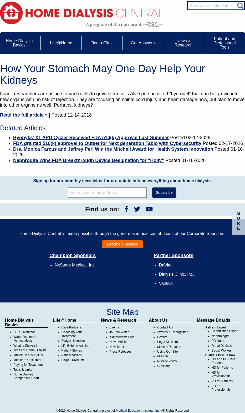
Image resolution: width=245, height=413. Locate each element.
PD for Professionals (221, 387)
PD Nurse (218, 341)
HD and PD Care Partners (223, 361)
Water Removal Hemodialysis (24, 338)
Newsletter (116, 347)
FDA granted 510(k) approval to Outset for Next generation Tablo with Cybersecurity (107, 143)
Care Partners (71, 327)
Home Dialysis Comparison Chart (26, 376)
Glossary (163, 366)
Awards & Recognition (172, 332)
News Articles (118, 342)
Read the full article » (24, 115)
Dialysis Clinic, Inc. (176, 274)
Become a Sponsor (122, 244)
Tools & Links (22, 370)
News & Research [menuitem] (183, 43)
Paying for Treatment (28, 365)
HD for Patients (222, 367)
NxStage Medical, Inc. (75, 265)
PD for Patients (222, 381)
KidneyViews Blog (122, 337)
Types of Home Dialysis (29, 350)
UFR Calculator (24, 332)
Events (114, 327)
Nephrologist (220, 336)
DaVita (165, 265)
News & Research (118, 320)
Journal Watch (119, 332)
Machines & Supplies (28, 355)
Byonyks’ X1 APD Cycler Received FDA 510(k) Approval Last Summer (91, 137)
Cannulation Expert (225, 331)
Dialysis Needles (73, 341)
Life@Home (64, 320)
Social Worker (221, 350)
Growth (162, 337)
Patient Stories (72, 350)
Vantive (166, 283)
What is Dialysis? (25, 345)
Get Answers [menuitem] (143, 43)
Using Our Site (167, 351)
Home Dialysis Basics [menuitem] (19, 43)
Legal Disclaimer (169, 342)
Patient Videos (72, 355)
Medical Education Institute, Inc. (138, 410)
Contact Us (165, 327)
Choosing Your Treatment (72, 334)
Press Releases (120, 351)
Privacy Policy (167, 361)
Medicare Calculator (27, 360)
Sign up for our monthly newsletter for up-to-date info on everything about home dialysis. (122, 181)
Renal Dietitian (222, 346)
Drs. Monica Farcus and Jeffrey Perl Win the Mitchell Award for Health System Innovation (113, 149)
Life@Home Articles (75, 346)
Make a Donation (169, 347)
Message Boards (213, 320)
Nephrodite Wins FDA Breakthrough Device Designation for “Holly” (88, 160)
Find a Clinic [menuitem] (102, 43)
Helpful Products (73, 360)
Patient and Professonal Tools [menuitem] (224, 42)
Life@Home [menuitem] (61, 43)
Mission (162, 356)
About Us (158, 320)
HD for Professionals (221, 374)
